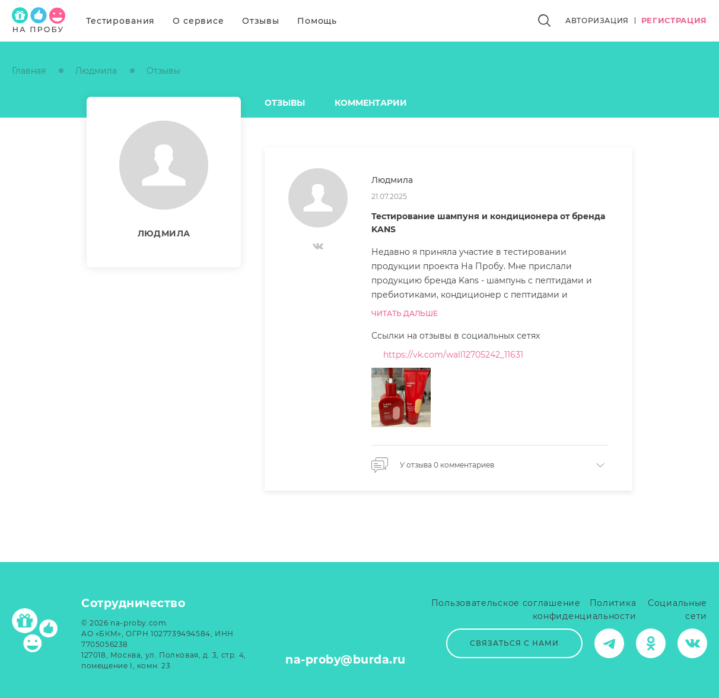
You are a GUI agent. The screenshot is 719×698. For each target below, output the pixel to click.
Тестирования (120, 20)
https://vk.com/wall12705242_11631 (453, 354)
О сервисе (198, 20)
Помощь (317, 20)
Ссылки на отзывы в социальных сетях (455, 335)
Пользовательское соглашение (506, 603)
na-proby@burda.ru (345, 660)
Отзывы (260, 20)
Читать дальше (404, 313)
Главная (29, 70)
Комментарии (371, 102)
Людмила (96, 70)
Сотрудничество (133, 603)
